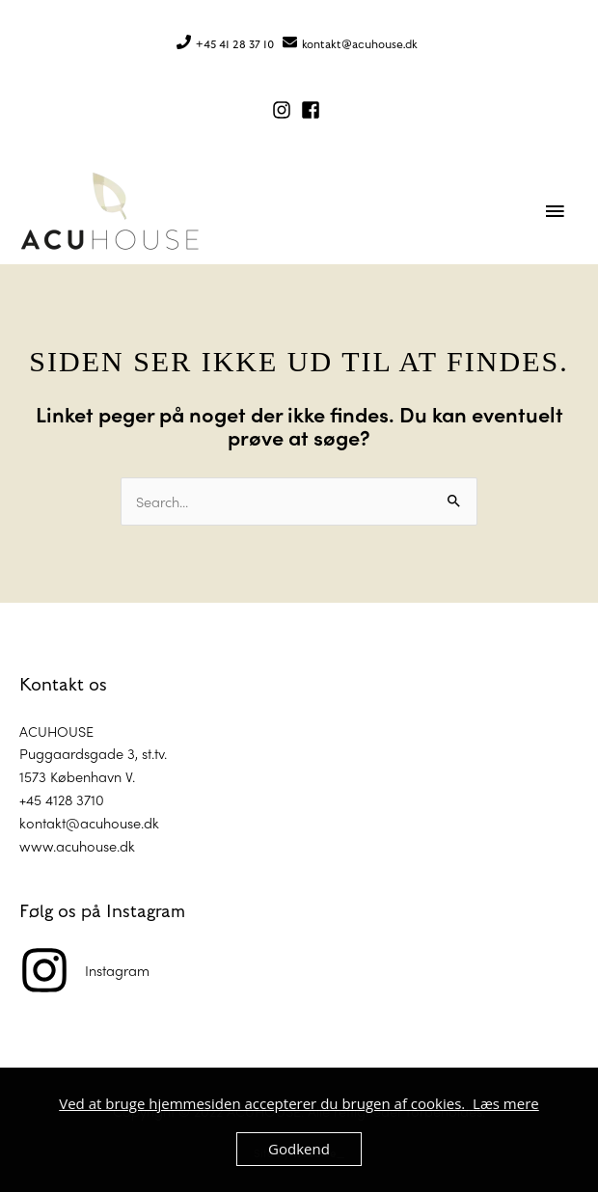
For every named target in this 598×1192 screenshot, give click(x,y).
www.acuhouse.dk (77, 845)
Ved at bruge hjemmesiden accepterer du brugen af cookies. (266, 1103)
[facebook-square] (313, 110)
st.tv (153, 753)
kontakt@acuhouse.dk (360, 44)
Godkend (299, 1148)
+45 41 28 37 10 (235, 44)
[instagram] (284, 110)
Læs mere (506, 1103)
